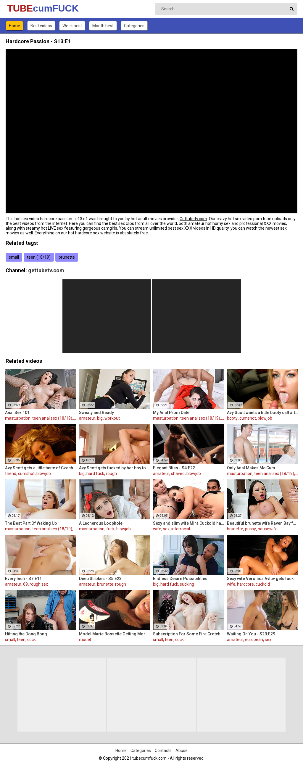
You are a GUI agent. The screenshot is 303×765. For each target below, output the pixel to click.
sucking (187, 584)
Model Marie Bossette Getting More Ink (114, 634)
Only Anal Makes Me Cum (251, 468)
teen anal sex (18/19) (52, 418)
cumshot (247, 418)
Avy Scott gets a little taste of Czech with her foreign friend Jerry (40, 468)
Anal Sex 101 (17, 412)
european (254, 639)
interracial (180, 528)
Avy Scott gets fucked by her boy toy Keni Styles (114, 468)
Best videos (41, 25)
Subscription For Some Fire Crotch (186, 634)
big (100, 418)
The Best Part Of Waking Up (31, 523)
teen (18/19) (39, 257)
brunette (67, 257)
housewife (268, 528)
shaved (178, 473)
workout (112, 418)
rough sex (39, 584)
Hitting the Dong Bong (26, 634)
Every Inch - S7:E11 (23, 578)
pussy (250, 528)
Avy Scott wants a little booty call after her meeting (262, 412)
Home (14, 25)
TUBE (22, 8)
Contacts (163, 750)
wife (157, 528)
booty (232, 418)
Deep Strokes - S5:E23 (100, 578)
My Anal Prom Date (171, 412)
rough (111, 473)
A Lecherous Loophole (101, 523)
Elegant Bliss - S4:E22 (174, 468)
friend (10, 473)
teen (21, 639)
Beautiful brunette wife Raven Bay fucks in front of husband (262, 523)
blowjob (265, 418)
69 (25, 584)
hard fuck (95, 473)
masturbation (17, 418)
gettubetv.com (46, 270)
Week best (72, 25)
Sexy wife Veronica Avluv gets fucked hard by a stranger (262, 578)
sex (166, 528)
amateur (87, 418)
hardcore (245, 584)
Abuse (181, 750)
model (85, 639)
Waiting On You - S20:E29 (251, 634)
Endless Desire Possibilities (180, 578)
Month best (103, 25)
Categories (134, 25)
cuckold (263, 584)
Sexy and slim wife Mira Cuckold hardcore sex (188, 523)
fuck (110, 528)
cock (31, 639)
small (14, 257)
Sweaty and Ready (96, 412)
